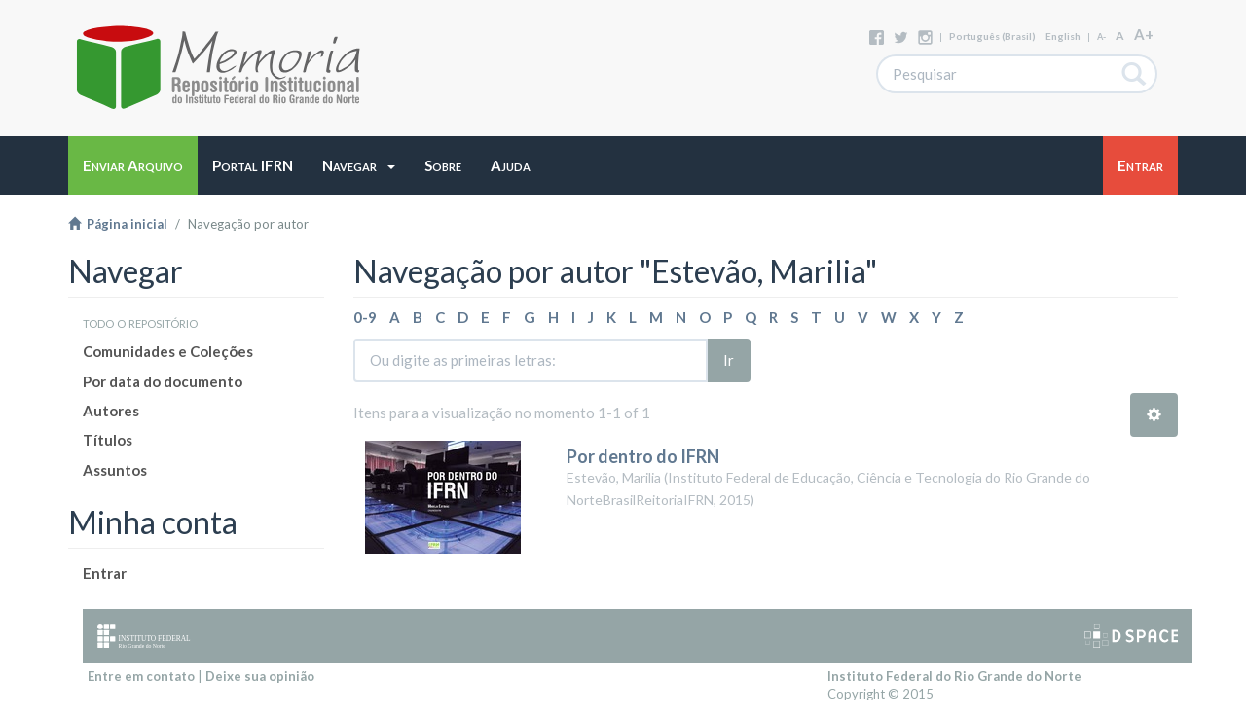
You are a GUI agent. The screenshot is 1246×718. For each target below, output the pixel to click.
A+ (1144, 34)
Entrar (105, 573)
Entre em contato (141, 676)
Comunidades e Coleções (168, 351)
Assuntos (115, 470)
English (1063, 36)
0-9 (365, 317)
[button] (359, 165)
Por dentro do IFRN (643, 456)
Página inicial (117, 224)
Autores (111, 410)
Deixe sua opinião (259, 676)
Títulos (107, 440)
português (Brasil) (992, 36)
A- (1101, 36)
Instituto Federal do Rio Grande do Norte (954, 676)
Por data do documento (162, 381)
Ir (728, 360)
